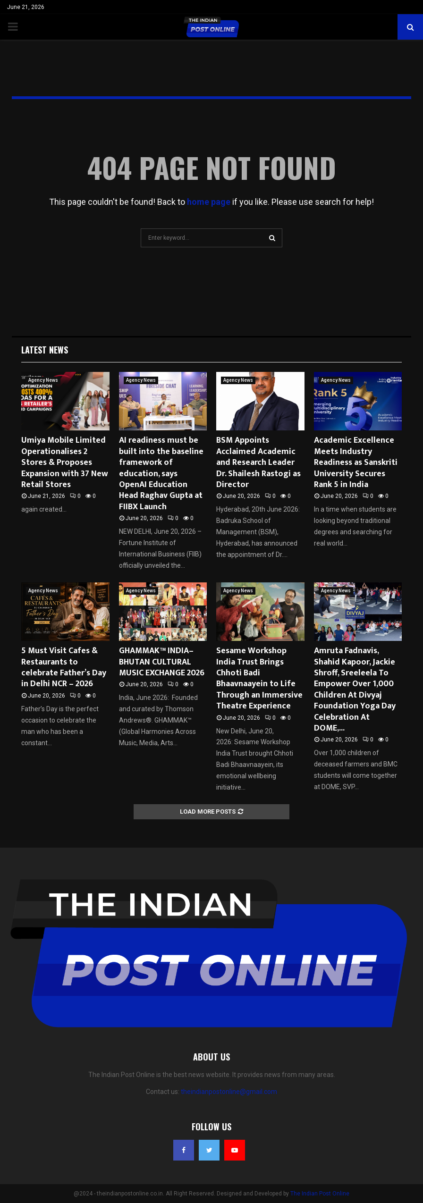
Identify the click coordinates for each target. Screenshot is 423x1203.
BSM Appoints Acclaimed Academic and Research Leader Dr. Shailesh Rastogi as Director (258, 462)
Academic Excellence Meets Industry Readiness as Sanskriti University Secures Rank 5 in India (356, 462)
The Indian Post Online (319, 1193)
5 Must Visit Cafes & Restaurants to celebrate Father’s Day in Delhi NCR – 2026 (63, 667)
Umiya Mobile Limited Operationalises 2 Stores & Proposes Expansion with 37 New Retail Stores (64, 462)
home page (208, 202)
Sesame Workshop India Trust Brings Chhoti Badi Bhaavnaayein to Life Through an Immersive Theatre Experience (259, 678)
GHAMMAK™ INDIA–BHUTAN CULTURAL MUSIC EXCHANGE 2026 (161, 662)
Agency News (43, 380)
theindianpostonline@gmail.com (229, 1091)
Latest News (44, 350)
